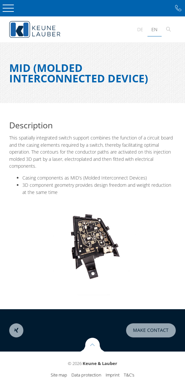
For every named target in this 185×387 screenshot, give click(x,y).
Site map (59, 375)
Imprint (112, 375)
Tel (178, 8)
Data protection (86, 375)
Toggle (169, 29)
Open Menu (8, 8)
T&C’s (129, 375)
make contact (151, 330)
